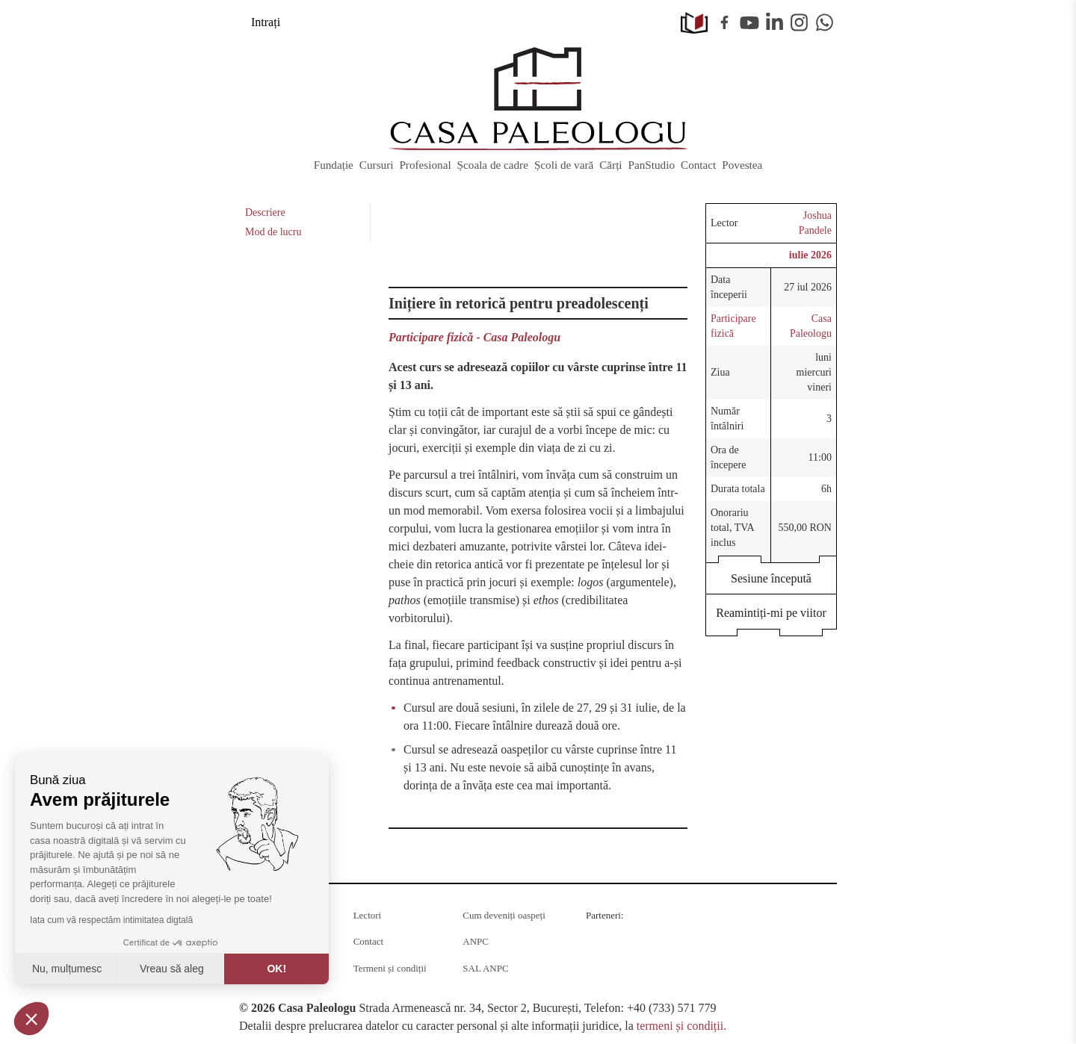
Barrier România (778, 944)
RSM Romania (708, 938)
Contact (698, 164)
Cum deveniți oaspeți (504, 915)
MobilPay (779, 977)
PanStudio (651, 164)
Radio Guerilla (620, 933)
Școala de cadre (492, 164)
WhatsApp (825, 22)
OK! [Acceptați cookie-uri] (276, 969)
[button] (31, 1019)
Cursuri (376, 164)
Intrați (265, 22)
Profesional (425, 164)
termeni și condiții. (681, 1025)
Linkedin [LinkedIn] (775, 22)
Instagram (799, 22)
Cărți (610, 164)
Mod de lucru (273, 231)
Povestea (742, 164)
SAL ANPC (485, 968)
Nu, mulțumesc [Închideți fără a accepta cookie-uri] (67, 969)
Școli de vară (563, 164)
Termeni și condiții (390, 968)
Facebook (725, 22)
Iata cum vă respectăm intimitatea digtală (111, 920)
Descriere (265, 212)
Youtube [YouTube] (749, 22)
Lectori (367, 915)
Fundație (333, 164)
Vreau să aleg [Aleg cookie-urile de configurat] (172, 969)
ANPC (476, 941)
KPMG (606, 977)
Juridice (691, 977)
